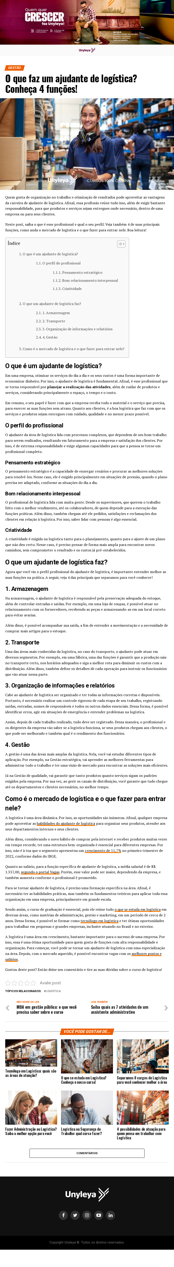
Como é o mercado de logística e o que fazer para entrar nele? (73, 348)
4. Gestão (50, 337)
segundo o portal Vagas (40, 871)
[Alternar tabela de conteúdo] (119, 244)
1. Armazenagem (56, 312)
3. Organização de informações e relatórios (77, 328)
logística (53, 991)
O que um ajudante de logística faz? (52, 303)
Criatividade (72, 288)
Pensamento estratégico (82, 272)
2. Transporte (54, 320)
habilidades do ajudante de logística (66, 823)
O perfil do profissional (61, 263)
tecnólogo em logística (99, 920)
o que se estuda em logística (138, 909)
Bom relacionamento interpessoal (90, 280)
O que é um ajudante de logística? (51, 253)
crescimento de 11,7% (103, 850)
